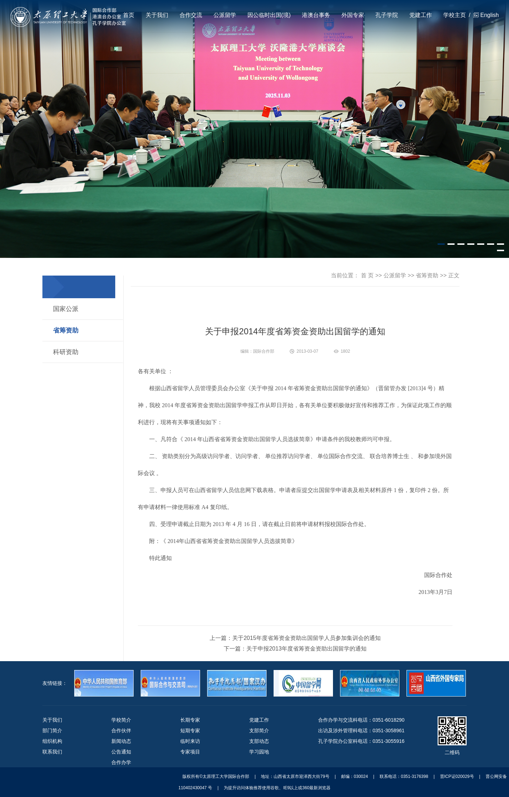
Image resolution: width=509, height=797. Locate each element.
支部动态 (259, 741)
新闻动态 (121, 741)
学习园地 (259, 752)
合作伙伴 (121, 730)
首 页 (367, 275)
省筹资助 (65, 330)
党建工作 (420, 15)
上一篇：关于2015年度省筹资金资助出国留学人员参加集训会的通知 (295, 638)
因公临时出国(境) (269, 15)
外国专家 (352, 15)
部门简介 (52, 730)
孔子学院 (386, 15)
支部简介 (259, 730)
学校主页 (454, 15)
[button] (441, 244)
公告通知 (121, 752)
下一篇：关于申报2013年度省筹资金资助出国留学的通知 (295, 649)
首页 (128, 15)
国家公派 (65, 308)
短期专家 (190, 730)
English (489, 15)
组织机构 (52, 741)
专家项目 (190, 752)
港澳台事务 (316, 15)
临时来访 (190, 741)
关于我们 (157, 15)
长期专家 (190, 720)
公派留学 (224, 15)
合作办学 (121, 762)
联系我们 (52, 752)
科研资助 (65, 352)
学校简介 (121, 720)
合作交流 (191, 15)
